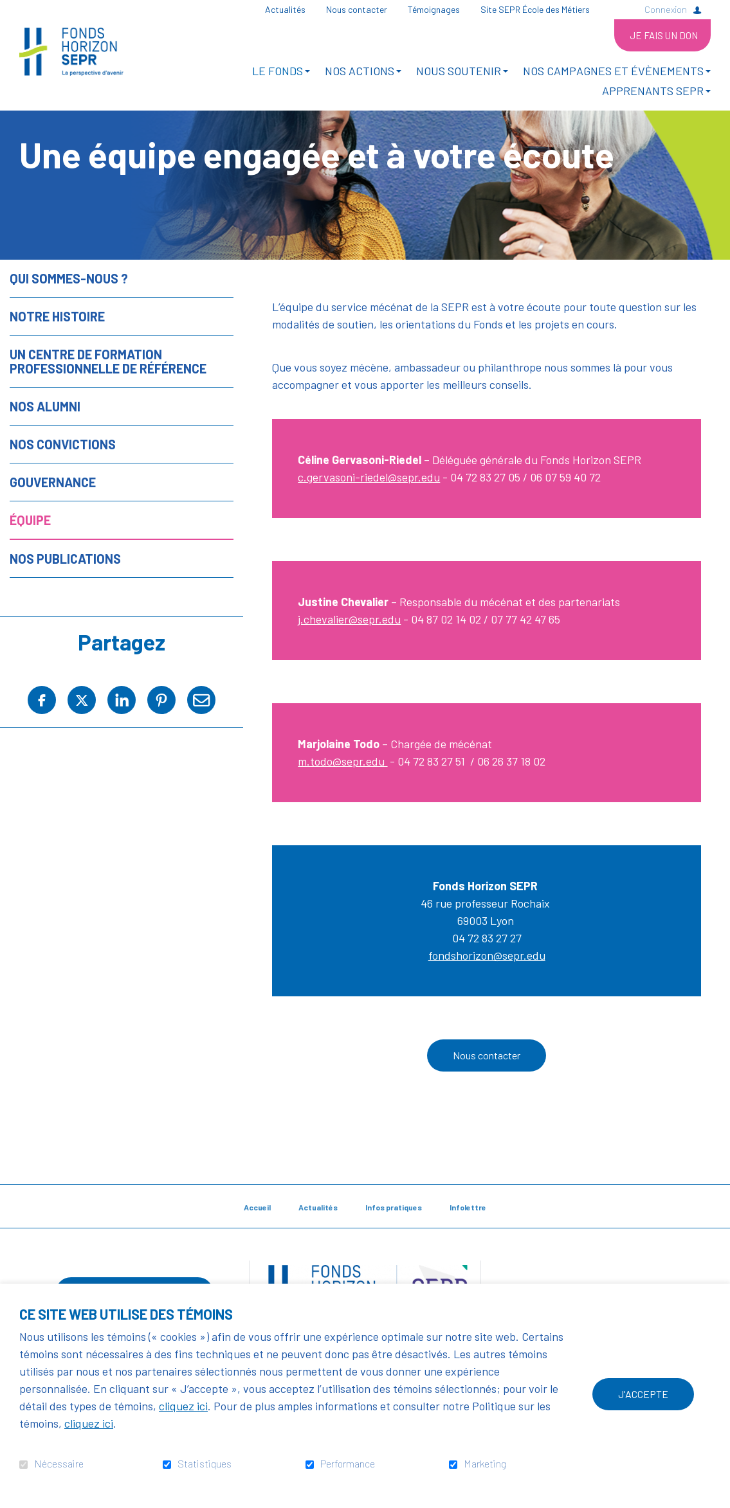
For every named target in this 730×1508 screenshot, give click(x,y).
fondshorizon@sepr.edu (486, 996)
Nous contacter (486, 1096)
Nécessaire (59, 1463)
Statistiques (205, 1463)
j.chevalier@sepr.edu (349, 659)
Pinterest (161, 740)
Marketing (485, 1463)
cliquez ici (183, 1406)
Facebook (42, 740)
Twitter (82, 740)
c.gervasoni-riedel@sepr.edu (369, 517)
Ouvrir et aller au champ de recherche (621, 9)
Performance (347, 1463)
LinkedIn (121, 740)
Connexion (665, 9)
